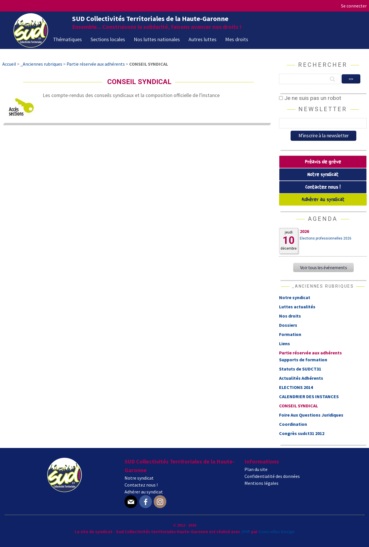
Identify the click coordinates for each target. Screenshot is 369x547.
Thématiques (67, 39)
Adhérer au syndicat (323, 199)
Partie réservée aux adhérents (310, 353)
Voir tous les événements (323, 267)
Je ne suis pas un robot (310, 98)
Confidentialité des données (272, 476)
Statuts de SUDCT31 (300, 369)
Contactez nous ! (322, 187)
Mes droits (236, 39)
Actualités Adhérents (301, 378)
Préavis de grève (323, 162)
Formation (290, 334)
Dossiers (288, 325)
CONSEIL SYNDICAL (298, 406)
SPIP (245, 531)
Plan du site (256, 469)
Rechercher (322, 64)
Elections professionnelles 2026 (325, 238)
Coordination (293, 424)
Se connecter (354, 6)
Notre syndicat (322, 174)
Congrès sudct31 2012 (301, 433)
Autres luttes (202, 39)
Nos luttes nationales (157, 39)
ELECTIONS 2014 (296, 387)
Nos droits (290, 316)
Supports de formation (303, 359)
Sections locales (108, 39)
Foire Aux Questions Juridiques (311, 415)
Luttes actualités (297, 306)
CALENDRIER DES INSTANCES (309, 396)
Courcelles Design (277, 531)
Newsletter (322, 109)
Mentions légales (261, 483)
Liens (284, 343)
